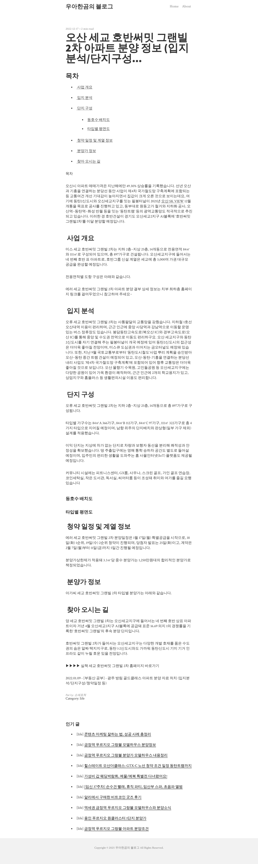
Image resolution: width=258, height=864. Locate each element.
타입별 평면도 (98, 128)
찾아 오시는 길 (88, 161)
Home (174, 6)
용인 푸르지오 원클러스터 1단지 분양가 (115, 818)
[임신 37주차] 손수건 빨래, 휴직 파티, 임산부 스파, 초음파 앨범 (133, 786)
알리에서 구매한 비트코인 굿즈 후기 (113, 797)
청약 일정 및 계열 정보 (94, 140)
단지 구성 (84, 108)
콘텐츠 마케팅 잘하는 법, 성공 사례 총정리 (117, 734)
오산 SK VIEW (172, 201)
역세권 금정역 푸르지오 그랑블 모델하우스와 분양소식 (127, 807)
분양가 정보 (86, 151)
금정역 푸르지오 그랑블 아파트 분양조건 (116, 828)
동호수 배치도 (98, 119)
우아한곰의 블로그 (89, 6)
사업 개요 (84, 87)
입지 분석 (84, 97)
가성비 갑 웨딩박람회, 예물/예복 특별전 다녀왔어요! (125, 776)
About (186, 6)
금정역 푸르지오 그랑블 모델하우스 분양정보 (120, 744)
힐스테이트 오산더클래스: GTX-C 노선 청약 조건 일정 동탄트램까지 (138, 765)
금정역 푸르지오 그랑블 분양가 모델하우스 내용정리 (126, 755)
